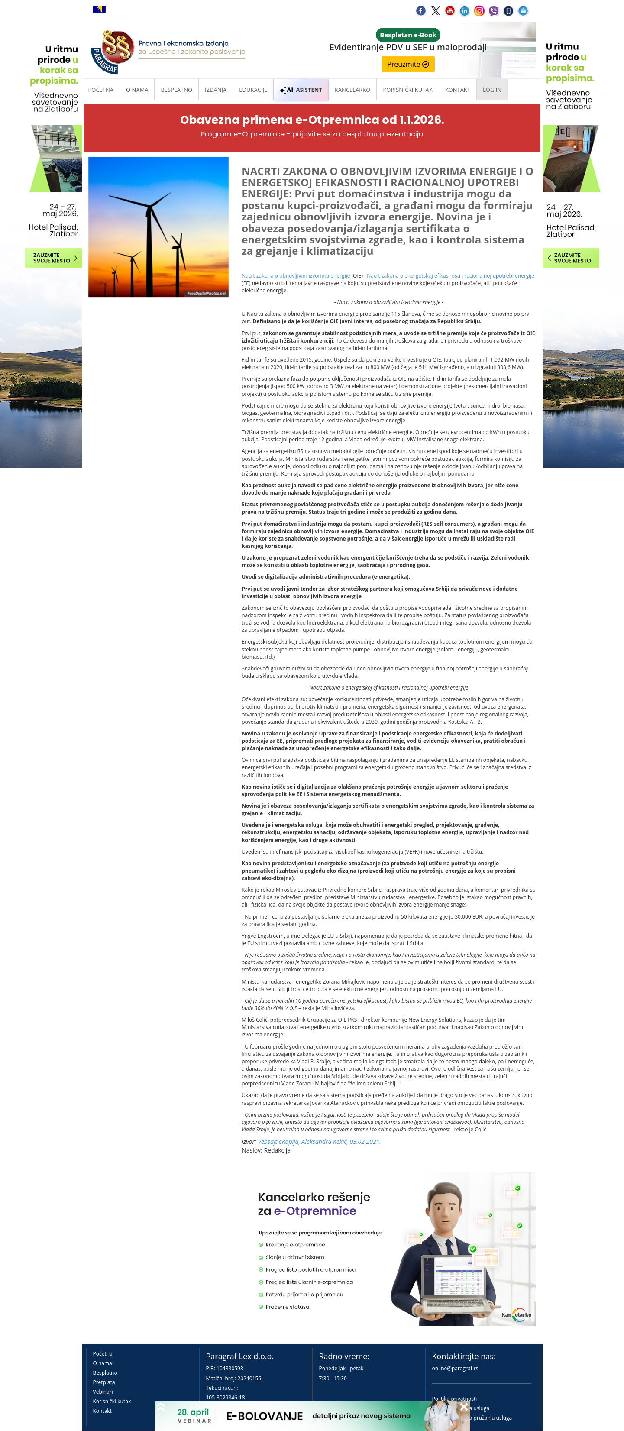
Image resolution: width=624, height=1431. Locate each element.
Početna (101, 90)
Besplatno (176, 90)
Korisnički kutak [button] (407, 90)
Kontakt (102, 1411)
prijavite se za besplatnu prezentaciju (357, 134)
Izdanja (215, 90)
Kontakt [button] (457, 90)
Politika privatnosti (454, 1398)
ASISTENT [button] (301, 90)
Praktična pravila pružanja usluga (472, 1417)
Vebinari (103, 1391)
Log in (492, 90)
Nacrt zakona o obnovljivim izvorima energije (296, 275)
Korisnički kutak (112, 1401)
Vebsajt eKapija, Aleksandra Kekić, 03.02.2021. (319, 1141)
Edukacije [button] (253, 90)
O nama (137, 90)
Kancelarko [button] (352, 90)
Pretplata (104, 1382)
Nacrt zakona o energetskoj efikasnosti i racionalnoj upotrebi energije (450, 275)
